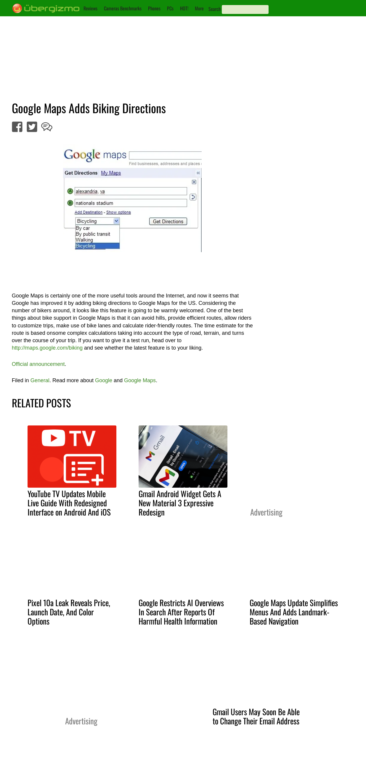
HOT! (184, 8)
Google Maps (140, 380)
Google (103, 380)
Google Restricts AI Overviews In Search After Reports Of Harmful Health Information (181, 612)
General (39, 380)
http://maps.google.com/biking (47, 348)
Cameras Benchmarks (123, 8)
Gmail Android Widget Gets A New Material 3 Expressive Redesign (180, 503)
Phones (154, 8)
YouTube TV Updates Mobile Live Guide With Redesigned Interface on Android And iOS (69, 503)
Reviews (90, 8)
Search (214, 8)
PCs (170, 8)
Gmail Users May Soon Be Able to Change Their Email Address (256, 716)
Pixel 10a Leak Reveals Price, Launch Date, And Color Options (69, 612)
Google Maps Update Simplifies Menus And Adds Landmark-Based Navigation (294, 612)
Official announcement (38, 364)
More (199, 8)
